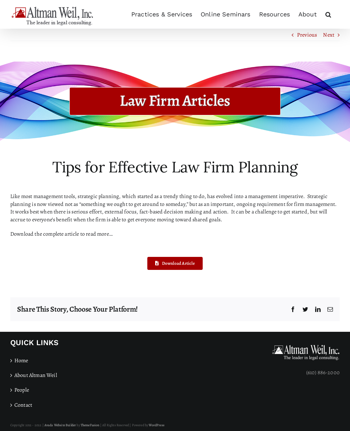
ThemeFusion (90, 425)
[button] (328, 14)
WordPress (156, 425)
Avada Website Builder (60, 425)
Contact (23, 405)
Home (21, 360)
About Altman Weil (35, 375)
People (21, 390)
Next (328, 35)
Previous (307, 35)
